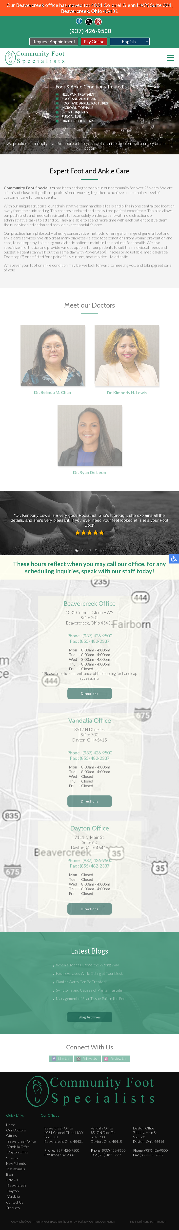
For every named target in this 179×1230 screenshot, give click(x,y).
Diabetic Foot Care (78, 121)
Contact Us (14, 1202)
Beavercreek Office (21, 1141)
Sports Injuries (75, 112)
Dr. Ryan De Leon (89, 473)
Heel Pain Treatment (79, 94)
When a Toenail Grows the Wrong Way (87, 965)
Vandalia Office (18, 1147)
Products (13, 1208)
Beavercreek (16, 1185)
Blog (9, 1174)
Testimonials (15, 1169)
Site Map (135, 1221)
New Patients (16, 1163)
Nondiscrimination (154, 1221)
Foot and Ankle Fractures (85, 103)
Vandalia (13, 1196)
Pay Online (94, 41)
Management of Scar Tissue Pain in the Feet (91, 999)
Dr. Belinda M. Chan (52, 393)
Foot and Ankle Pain (79, 99)
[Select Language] (130, 41)
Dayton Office (17, 1152)
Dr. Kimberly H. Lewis (126, 393)
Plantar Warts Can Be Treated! (81, 982)
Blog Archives (90, 1017)
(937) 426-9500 (90, 31)
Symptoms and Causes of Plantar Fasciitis (89, 990)
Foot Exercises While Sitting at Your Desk (89, 974)
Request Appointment (53, 41)
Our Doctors (16, 1130)
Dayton (13, 1191)
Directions (89, 695)
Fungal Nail (72, 116)
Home (10, 1125)
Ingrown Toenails (77, 107)
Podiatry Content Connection (96, 1221)
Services (12, 1158)
